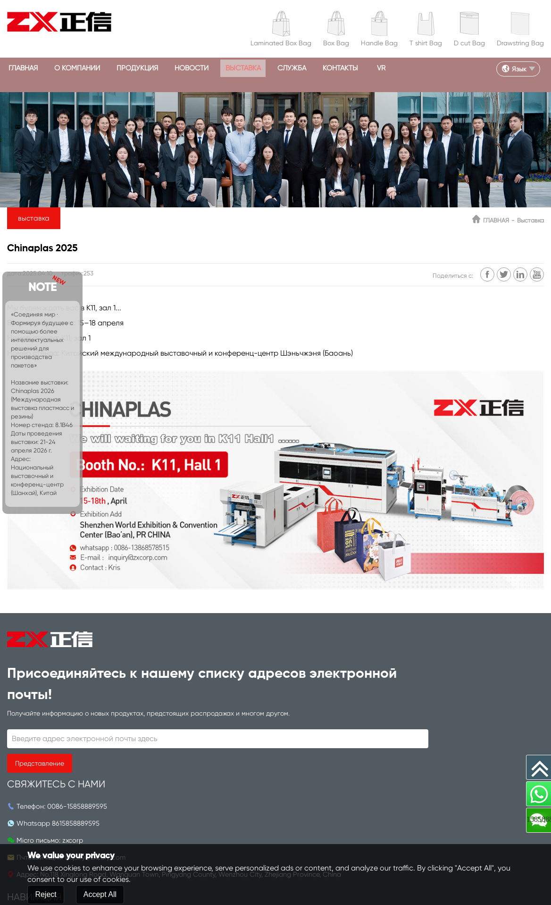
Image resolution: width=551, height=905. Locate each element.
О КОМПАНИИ (85, 68)
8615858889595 (240, 684)
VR (418, 68)
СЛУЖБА (321, 68)
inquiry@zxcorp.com (260, 718)
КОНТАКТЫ (374, 68)
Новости (211, 68)
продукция (151, 68)
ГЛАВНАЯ (25, 68)
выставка (268, 68)
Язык (510, 68)
